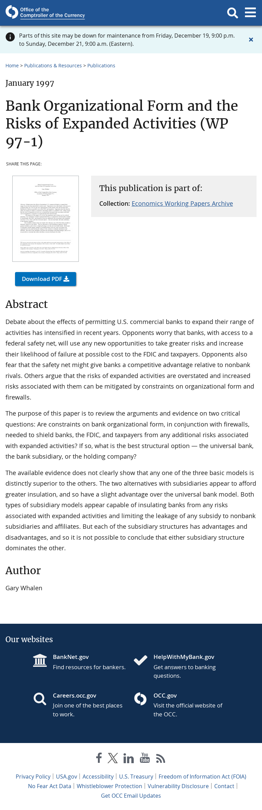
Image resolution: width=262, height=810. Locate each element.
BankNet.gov (71, 657)
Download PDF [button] (42, 279)
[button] (233, 13)
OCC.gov (165, 695)
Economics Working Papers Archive (182, 203)
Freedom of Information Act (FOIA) (202, 776)
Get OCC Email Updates (131, 795)
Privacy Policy (33, 776)
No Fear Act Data (49, 786)
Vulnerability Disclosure (178, 786)
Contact (224, 786)
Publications (101, 65)
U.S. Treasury (136, 776)
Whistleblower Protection (109, 786)
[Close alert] (251, 39)
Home (12, 65)
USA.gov (66, 776)
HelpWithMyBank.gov (184, 657)
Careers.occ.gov (74, 695)
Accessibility (98, 776)
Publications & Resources (53, 65)
